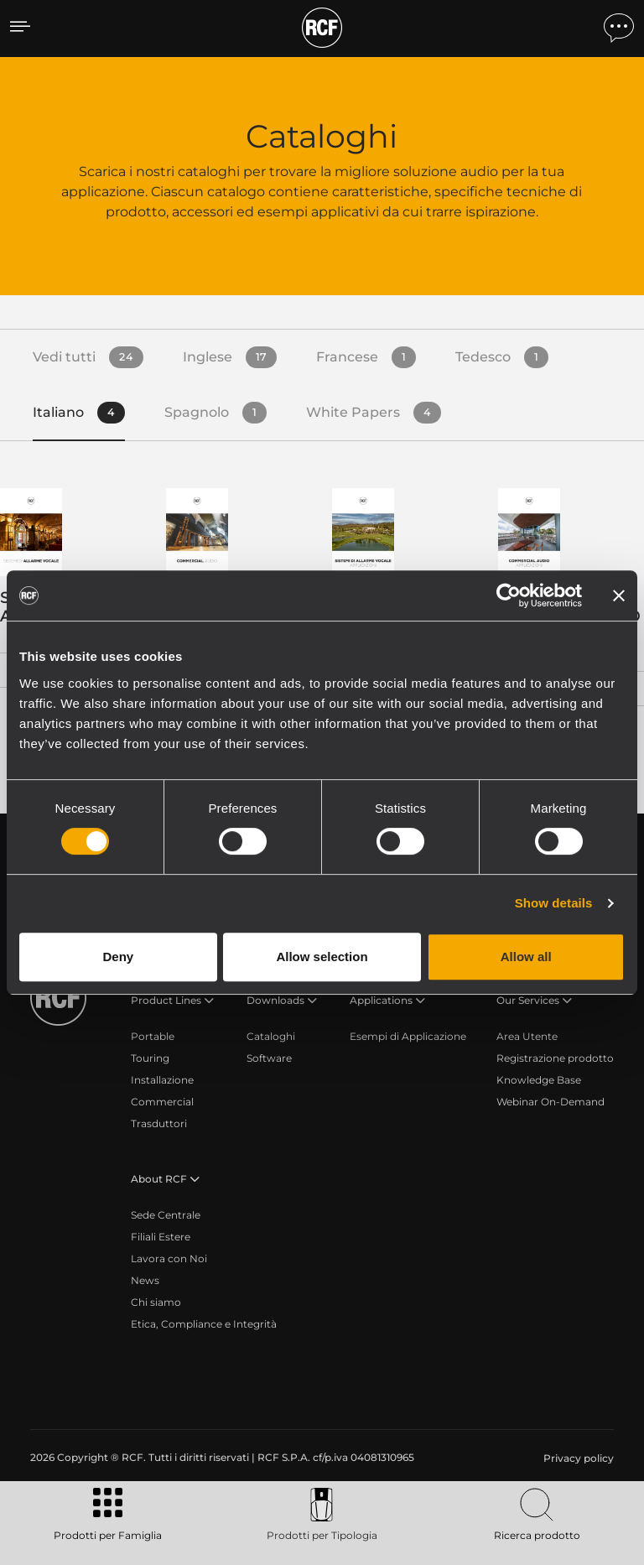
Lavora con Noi (169, 1258)
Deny (117, 956)
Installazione (162, 1080)
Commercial (162, 1101)
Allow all (526, 956)
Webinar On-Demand (550, 1101)
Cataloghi (271, 1036)
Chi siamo (156, 1302)
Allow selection (321, 956)
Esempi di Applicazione (408, 1036)
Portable (152, 1036)
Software (269, 1058)
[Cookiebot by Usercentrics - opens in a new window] (508, 595)
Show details (554, 903)
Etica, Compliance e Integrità (204, 1324)
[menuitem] (577, 1458)
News (145, 1280)
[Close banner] (619, 595)
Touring (150, 1058)
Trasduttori (159, 1123)
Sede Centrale (165, 1215)
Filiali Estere (160, 1236)
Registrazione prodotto (555, 1058)
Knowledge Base (538, 1080)
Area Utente (527, 1036)
